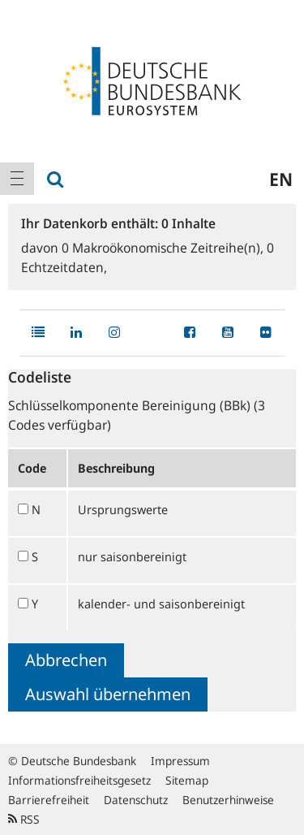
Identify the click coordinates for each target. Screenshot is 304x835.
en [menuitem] (281, 179)
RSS (24, 819)
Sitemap (186, 780)
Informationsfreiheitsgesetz (79, 780)
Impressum (180, 760)
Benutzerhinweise (228, 799)
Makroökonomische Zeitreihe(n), (164, 248)
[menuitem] (17, 178)
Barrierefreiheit (48, 799)
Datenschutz (136, 799)
